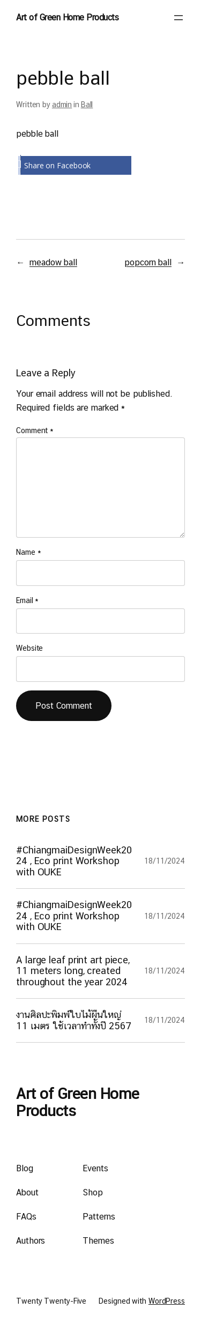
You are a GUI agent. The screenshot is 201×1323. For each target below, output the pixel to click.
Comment (35, 430)
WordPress (166, 1301)
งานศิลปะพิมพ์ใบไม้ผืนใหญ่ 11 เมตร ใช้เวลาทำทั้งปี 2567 (73, 1020)
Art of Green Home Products (67, 17)
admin (62, 104)
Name (28, 552)
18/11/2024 (164, 861)
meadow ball (53, 262)
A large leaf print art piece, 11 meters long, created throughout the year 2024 (73, 971)
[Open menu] (178, 17)
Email (27, 600)
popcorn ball (148, 262)
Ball (87, 104)
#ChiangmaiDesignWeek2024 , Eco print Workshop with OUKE (74, 861)
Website (29, 648)
